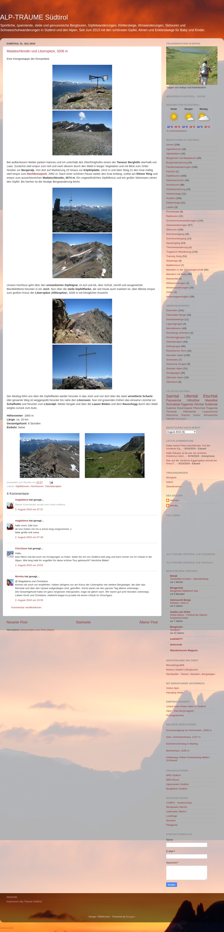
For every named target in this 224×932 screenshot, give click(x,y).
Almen (169, 144)
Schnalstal (173, 404)
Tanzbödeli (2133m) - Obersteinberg (189, 578)
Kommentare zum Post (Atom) (37, 629)
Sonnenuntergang (176, 238)
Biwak (173, 575)
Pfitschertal (189, 411)
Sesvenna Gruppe (176, 364)
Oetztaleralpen (53, 486)
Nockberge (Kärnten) (177, 332)
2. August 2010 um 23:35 (29, 600)
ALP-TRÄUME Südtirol (34, 17)
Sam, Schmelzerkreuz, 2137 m (183, 737)
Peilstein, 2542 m (179, 603)
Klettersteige (173, 202)
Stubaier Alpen (174, 368)
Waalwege (172, 260)
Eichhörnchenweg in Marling (182, 743)
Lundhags (171, 816)
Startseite (83, 622)
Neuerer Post (17, 622)
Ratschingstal (184, 408)
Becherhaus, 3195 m (177, 750)
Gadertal (171, 408)
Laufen (170, 207)
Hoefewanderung (175, 189)
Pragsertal (211, 408)
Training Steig (174, 256)
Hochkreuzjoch (37, 173)
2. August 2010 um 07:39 (29, 537)
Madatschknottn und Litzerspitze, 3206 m (37, 51)
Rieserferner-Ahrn (176, 350)
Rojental (185, 415)
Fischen (170, 171)
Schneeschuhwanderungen (181, 220)
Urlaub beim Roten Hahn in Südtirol (186, 706)
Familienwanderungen (178, 167)
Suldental (211, 404)
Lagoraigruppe (174, 323)
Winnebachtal (210, 415)
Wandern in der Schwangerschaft (184, 269)
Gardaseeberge (175, 319)
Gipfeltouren (22, 486)
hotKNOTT (176, 639)
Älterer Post (148, 622)
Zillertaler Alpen (175, 377)
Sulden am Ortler (180, 612)
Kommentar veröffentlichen (26, 607)
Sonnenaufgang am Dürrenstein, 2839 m (189, 730)
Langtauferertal (209, 411)
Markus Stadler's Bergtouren (182, 669)
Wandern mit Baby (176, 274)
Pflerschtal (199, 408)
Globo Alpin (172, 688)
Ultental (191, 396)
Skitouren (171, 229)
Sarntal (172, 396)
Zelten (169, 292)
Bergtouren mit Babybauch (181, 158)
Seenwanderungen (176, 225)
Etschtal (210, 396)
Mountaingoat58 (175, 665)
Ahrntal (199, 404)
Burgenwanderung (176, 162)
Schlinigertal (181, 419)
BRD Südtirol (173, 775)
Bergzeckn (176, 626)
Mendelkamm (173, 328)
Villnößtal (193, 400)
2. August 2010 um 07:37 (29, 509)
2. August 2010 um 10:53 (29, 565)
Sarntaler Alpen (174, 355)
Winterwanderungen (177, 287)
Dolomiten (172, 310)
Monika (19, 576)
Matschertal (172, 415)
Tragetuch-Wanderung (178, 251)
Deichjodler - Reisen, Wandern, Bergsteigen (190, 674)
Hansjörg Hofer (174, 692)
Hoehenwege (173, 193)
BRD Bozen (172, 779)
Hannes (174, 500)
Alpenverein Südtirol (177, 784)
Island (169, 482)
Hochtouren (37, 486)
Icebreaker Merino (176, 811)
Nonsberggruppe (175, 337)
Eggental (187, 404)
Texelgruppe (173, 373)
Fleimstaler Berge (176, 314)
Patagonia (172, 825)
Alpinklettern (173, 153)
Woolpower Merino (176, 807)
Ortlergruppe (173, 346)
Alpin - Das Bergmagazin (180, 710)
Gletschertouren (175, 180)
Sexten (196, 415)
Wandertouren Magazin (184, 650)
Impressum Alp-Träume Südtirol (24, 901)
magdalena (21, 499)
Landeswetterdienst (178, 131)
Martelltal (211, 400)
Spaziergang (173, 243)
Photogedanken (175, 715)
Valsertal (170, 418)
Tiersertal (171, 411)
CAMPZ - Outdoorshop (179, 802)
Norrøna (171, 820)
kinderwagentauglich (177, 296)
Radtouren (172, 216)
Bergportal (176, 587)
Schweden (172, 359)
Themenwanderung (177, 247)
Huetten (170, 198)
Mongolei (171, 477)
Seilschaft (176, 644)
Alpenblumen (173, 149)
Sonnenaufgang (175, 234)
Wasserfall (172, 278)
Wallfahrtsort (173, 265)
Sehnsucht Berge (180, 600)
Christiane (21, 548)
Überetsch (172, 381)
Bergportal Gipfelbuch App (184, 590)
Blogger (130, 916)
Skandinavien (173, 486)
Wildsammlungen (176, 283)
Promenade (172, 211)
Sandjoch (175, 629)
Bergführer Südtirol (176, 788)
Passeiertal (173, 400)
